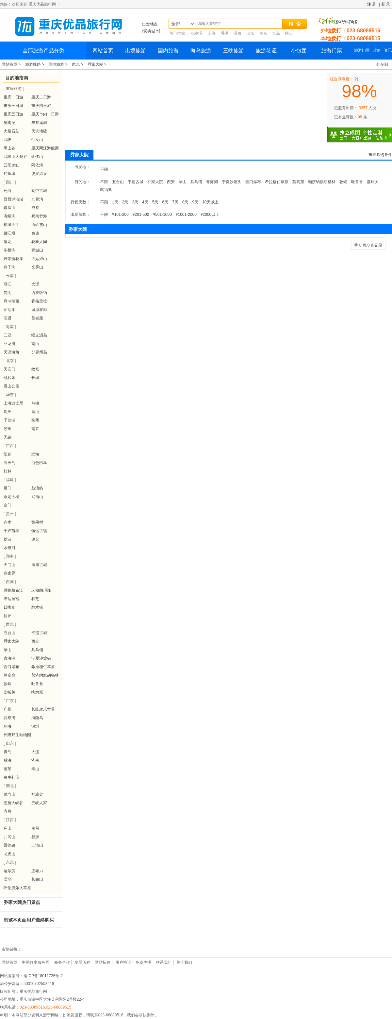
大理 (35, 284)
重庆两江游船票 (45, 148)
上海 (212, 33)
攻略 (377, 50)
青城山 (37, 250)
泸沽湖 (9, 309)
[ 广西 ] (10, 445)
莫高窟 (9, 675)
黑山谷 (9, 148)
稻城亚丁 (11, 224)
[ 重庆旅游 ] (14, 88)
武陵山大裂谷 (15, 156)
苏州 (7, 428)
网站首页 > (12, 64)
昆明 (7, 292)
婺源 (35, 837)
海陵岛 (37, 718)
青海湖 (9, 658)
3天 (135, 202)
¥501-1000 (162, 214)
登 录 (385, 4)
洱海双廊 (39, 309)
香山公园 (11, 386)
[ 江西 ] (10, 820)
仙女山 (37, 139)
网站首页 (102, 50)
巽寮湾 (9, 718)
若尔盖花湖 (13, 258)
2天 (125, 202)
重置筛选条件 (380, 154)
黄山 (35, 411)
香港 (225, 33)
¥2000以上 (210, 214)
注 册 (371, 4)
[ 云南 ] (10, 275)
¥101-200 (120, 214)
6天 (165, 202)
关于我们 (184, 962)
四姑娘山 (39, 258)
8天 (185, 202)
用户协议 (123, 962)
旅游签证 (266, 50)
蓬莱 (7, 769)
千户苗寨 (11, 530)
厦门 (7, 488)
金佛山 (37, 156)
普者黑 (37, 318)
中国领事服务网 (35, 962)
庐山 (7, 828)
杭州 (35, 420)
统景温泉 (39, 173)
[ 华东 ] (10, 394)
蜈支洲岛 (39, 335)
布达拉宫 (11, 598)
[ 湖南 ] (10, 556)
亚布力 (37, 871)
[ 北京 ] (10, 360)
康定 (7, 241)
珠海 (7, 726)
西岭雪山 (39, 224)
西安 (35, 641)
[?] (355, 79)
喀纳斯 (37, 692)
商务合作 (62, 962)
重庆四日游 (41, 105)
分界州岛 (39, 352)
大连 (35, 752)
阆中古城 (39, 190)
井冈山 (9, 837)
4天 (145, 202)
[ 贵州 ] (10, 513)
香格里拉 (39, 301)
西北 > (78, 64)
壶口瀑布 (11, 667)
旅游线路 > (35, 64)
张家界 (197, 33)
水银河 (9, 547)
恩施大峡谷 (13, 803)
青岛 (276, 33)
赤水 (7, 522)
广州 (7, 709)
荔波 (7, 539)
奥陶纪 (9, 122)
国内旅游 (168, 50)
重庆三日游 (13, 105)
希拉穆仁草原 (43, 667)
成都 (35, 207)
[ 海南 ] (10, 326)
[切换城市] (151, 31)
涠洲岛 (9, 462)
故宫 (35, 369)
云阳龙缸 (11, 165)
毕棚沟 (9, 250)
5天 (155, 202)
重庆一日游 (13, 97)
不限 (104, 169)
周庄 (7, 411)
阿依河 (37, 165)
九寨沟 (37, 199)
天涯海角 (11, 352)
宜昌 (7, 811)
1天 (115, 202)
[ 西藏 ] (10, 581)
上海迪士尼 (13, 403)
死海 (7, 190)
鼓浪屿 (37, 488)
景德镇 (9, 845)
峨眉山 (9, 207)
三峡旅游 (233, 50)
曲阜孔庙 (11, 777)
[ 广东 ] (10, 701)
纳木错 (37, 607)
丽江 (289, 33)
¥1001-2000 (186, 214)
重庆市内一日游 (45, 114)
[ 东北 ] (10, 862)
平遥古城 (39, 632)
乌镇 (35, 403)
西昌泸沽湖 (13, 199)
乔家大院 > (97, 64)
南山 (35, 343)
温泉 (237, 33)
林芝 (35, 598)
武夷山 (37, 496)
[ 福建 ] (10, 479)
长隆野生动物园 (17, 735)
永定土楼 (11, 496)
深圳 (35, 726)
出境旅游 (135, 50)
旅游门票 (331, 50)
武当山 (9, 794)
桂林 (7, 471)
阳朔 (7, 454)
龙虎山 (9, 854)
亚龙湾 (9, 343)
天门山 (9, 564)
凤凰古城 (39, 564)
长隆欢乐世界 (43, 709)
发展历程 (82, 962)
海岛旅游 (200, 50)
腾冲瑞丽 (11, 301)
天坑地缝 (39, 131)
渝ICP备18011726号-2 (43, 976)
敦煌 (7, 684)
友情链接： (11, 949)
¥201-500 (141, 214)
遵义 (35, 539)
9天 (195, 202)
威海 (7, 760)
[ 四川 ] (10, 182)
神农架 (37, 794)
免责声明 (143, 962)
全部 (175, 23)
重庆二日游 (41, 97)
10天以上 (210, 202)
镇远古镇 (39, 530)
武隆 (7, 139)
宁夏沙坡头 (41, 658)
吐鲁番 (37, 684)
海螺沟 (9, 216)
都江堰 (9, 233)
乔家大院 (11, 641)
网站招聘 (102, 962)
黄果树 (37, 522)
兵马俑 (37, 650)
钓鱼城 (9, 173)
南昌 (35, 828)
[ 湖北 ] (10, 786)
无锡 (7, 437)
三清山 (37, 845)
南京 (263, 33)
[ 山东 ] (10, 743)
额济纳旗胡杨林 (45, 675)
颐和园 (9, 377)
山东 (250, 33)
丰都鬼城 (39, 122)
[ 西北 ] (10, 624)
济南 (35, 760)
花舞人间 (39, 241)
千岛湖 (9, 420)
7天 (175, 202)
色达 (35, 233)
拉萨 (7, 615)
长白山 (37, 879)
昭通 (7, 318)
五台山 (9, 632)
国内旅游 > (58, 64)
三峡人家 (39, 803)
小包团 (299, 50)
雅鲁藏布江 (13, 590)
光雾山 (37, 267)
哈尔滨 (9, 871)
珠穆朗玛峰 (41, 590)
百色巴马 (39, 462)
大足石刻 (11, 131)
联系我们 (164, 962)
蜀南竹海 (39, 216)
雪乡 (7, 879)
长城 (35, 377)
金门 (7, 505)
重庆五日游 (13, 114)
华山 (7, 650)
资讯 (388, 50)
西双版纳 (39, 292)
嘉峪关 (9, 692)
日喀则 (9, 607)
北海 (35, 454)
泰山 (35, 769)
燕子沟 (9, 267)
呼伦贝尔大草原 (17, 888)
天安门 (9, 369)
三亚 (7, 335)
